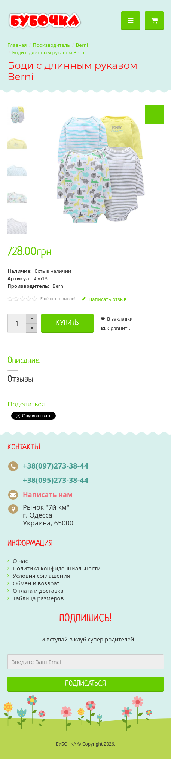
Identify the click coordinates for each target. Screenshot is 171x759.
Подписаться (85, 684)
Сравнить (118, 328)
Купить (67, 323)
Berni (82, 45)
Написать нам (48, 494)
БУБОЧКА (66, 744)
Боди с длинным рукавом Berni (49, 52)
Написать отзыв (104, 299)
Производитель (51, 45)
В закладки (120, 319)
